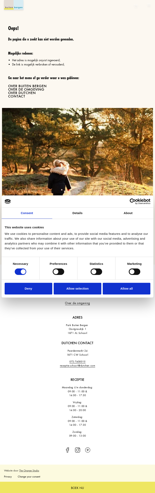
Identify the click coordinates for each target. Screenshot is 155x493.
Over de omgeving (77, 302)
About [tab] (128, 213)
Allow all (126, 288)
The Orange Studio (29, 470)
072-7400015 (77, 361)
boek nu (77, 487)
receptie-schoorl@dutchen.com (77, 365)
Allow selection (77, 288)
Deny (28, 288)
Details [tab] (77, 213)
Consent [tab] (27, 213)
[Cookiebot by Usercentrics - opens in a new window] (132, 201)
